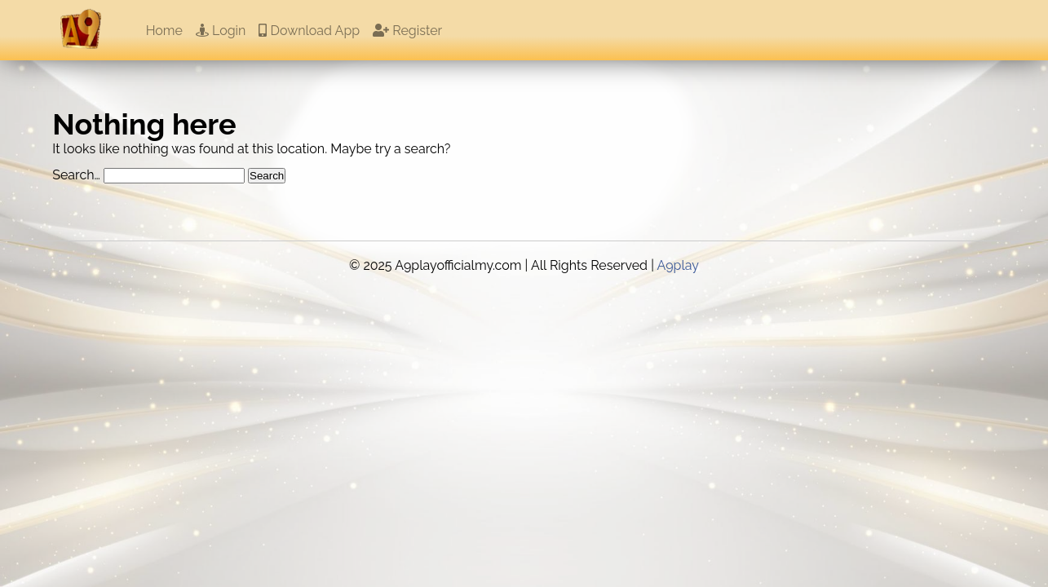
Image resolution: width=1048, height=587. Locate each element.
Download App (309, 30)
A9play (678, 265)
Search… (76, 175)
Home (164, 30)
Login (220, 30)
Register (407, 30)
